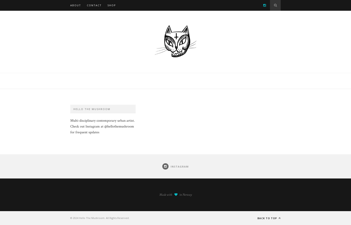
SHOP (111, 5)
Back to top (269, 218)
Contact (94, 5)
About (75, 5)
